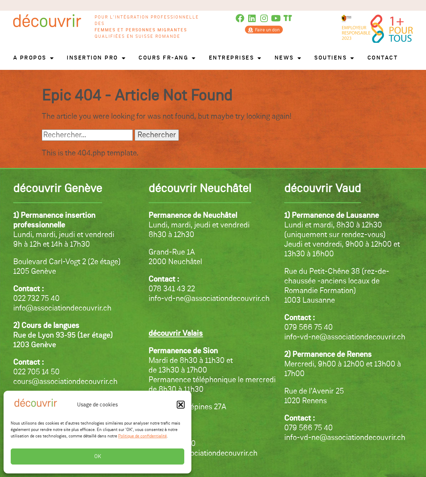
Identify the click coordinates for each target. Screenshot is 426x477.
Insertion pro (96, 58)
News (288, 58)
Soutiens (334, 58)
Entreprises (235, 58)
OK (97, 456)
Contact (382, 58)
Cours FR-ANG (167, 58)
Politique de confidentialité (142, 436)
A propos (34, 58)
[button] (180, 404)
